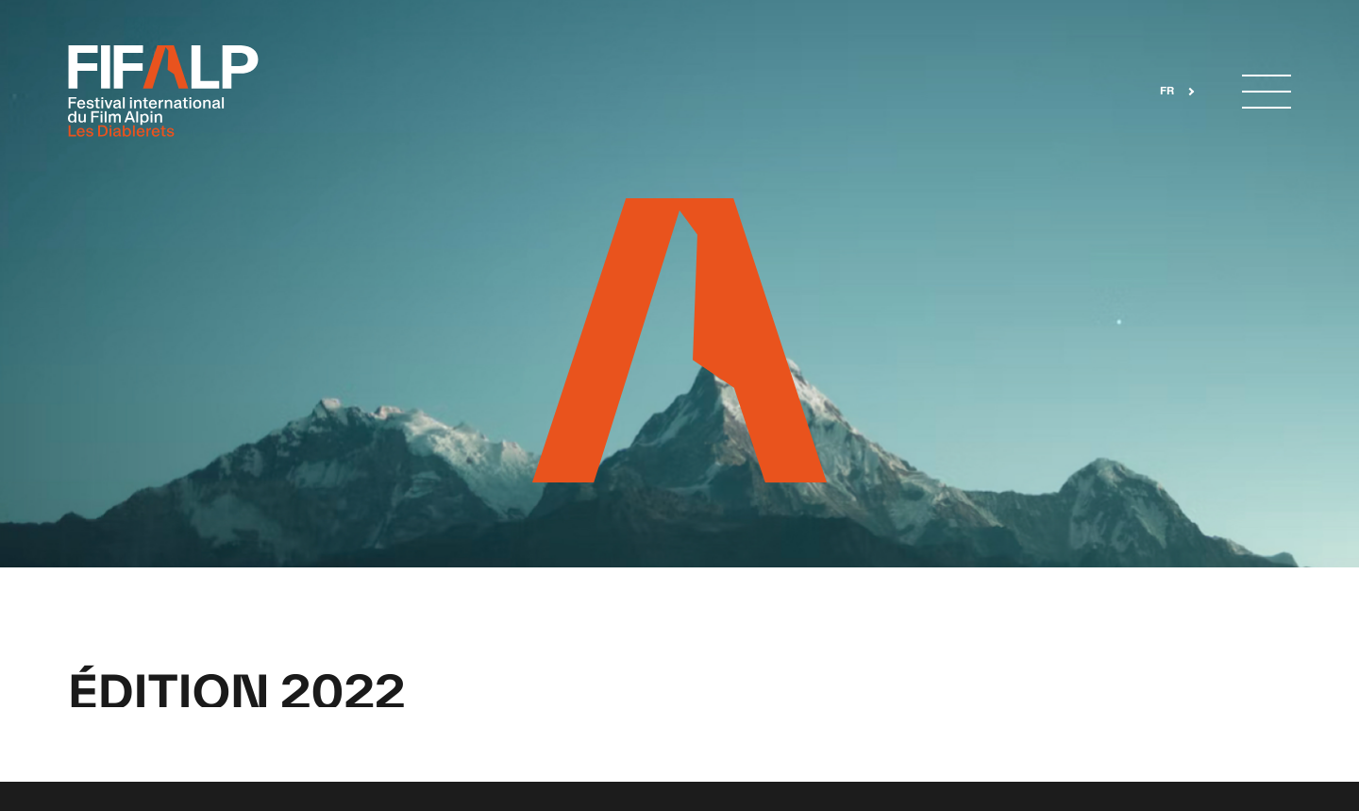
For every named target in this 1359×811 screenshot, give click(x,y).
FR (1167, 91)
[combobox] (1171, 92)
